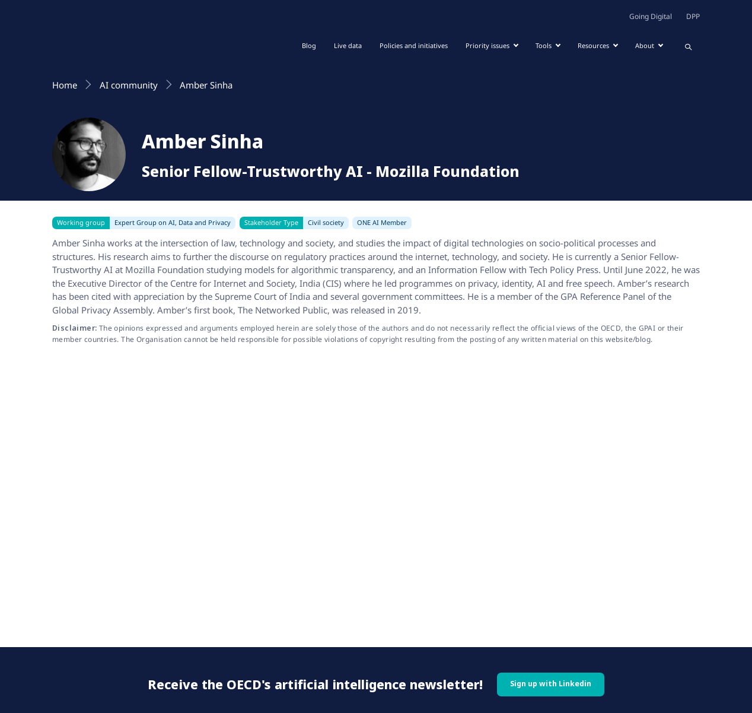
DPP (693, 16)
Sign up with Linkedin (550, 684)
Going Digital (650, 16)
